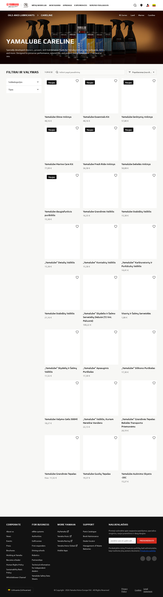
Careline (151, 15)
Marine (141, 15)
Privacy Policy (124, 590)
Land (133, 15)
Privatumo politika (148, 550)
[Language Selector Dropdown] (154, 5)
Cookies (138, 590)
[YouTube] (142, 558)
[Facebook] (148, 558)
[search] (135, 5)
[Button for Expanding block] (24, 82)
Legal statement (147, 590)
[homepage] (12, 5)
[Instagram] (154, 558)
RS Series (123, 15)
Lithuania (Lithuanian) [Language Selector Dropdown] (19, 590)
